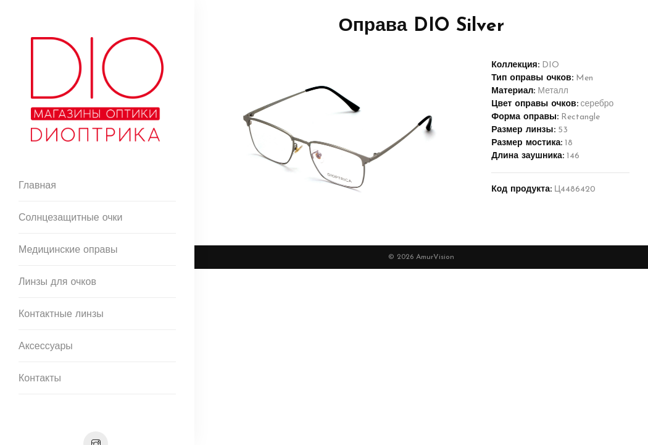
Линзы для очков (57, 282)
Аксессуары (46, 347)
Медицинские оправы (68, 250)
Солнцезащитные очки (71, 218)
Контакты (40, 379)
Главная (37, 186)
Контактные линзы (61, 315)
